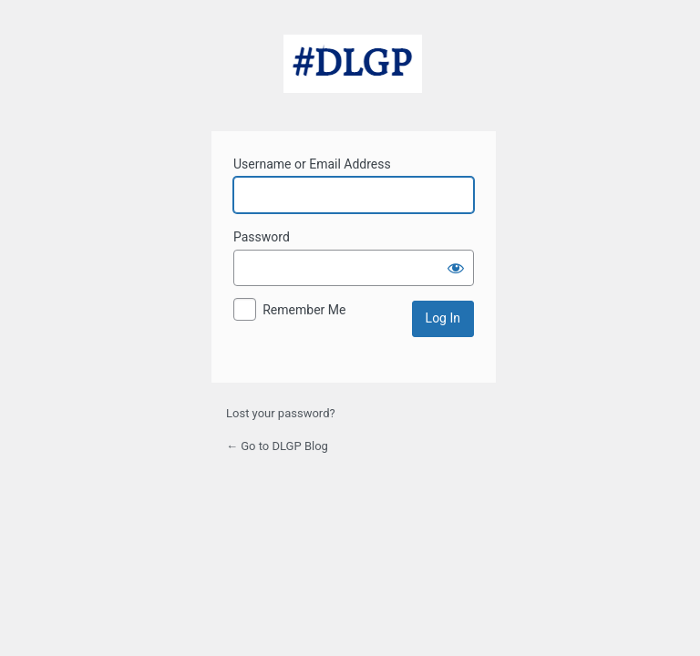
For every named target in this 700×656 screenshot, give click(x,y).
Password (261, 237)
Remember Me (303, 309)
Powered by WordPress (352, 72)
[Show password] (456, 268)
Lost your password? (280, 413)
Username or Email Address (312, 164)
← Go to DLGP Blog (277, 446)
